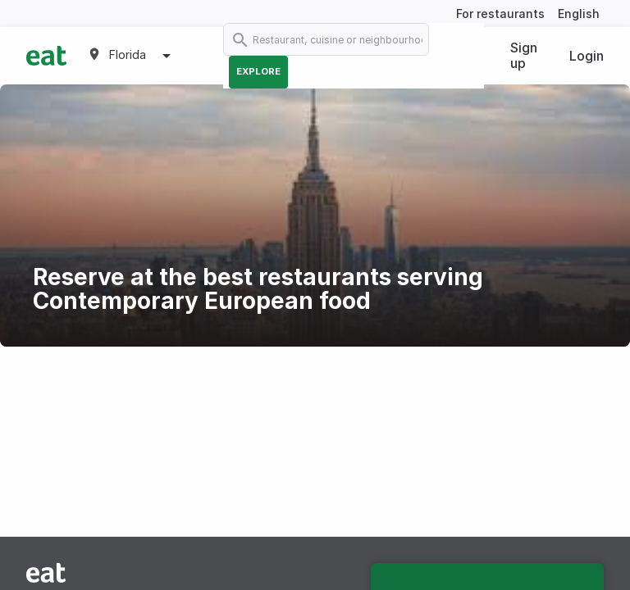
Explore (258, 71)
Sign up (523, 55)
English (579, 13)
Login (586, 56)
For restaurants (500, 13)
